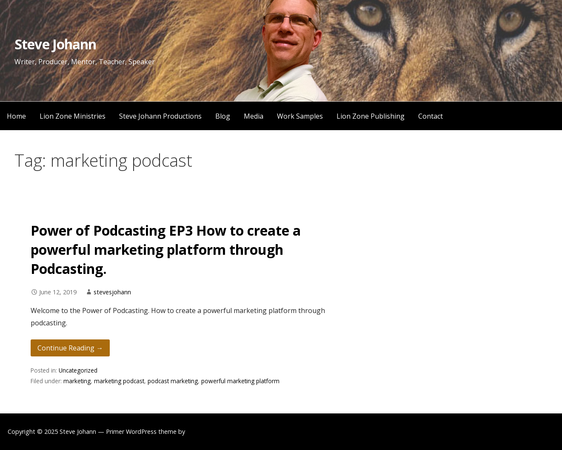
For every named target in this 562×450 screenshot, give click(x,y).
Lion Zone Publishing (371, 116)
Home (16, 116)
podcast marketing (173, 381)
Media (253, 116)
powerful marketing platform (240, 381)
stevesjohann (112, 292)
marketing (77, 381)
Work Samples (300, 116)
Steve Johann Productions (160, 116)
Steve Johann (55, 44)
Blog (222, 116)
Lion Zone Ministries (73, 116)
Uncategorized (78, 370)
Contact (430, 116)
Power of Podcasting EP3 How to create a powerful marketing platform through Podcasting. (166, 249)
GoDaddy (200, 431)
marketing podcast (119, 381)
